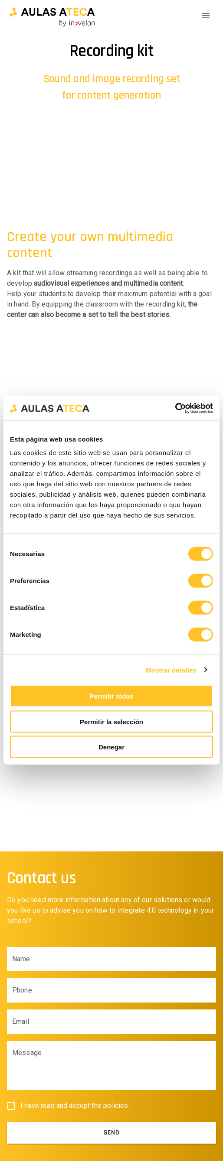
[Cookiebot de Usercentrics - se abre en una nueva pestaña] (175, 408)
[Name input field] (111, 959)
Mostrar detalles (171, 669)
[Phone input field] (111, 990)
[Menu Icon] (205, 15)
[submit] (111, 1133)
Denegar (111, 747)
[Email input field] (111, 1021)
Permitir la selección (111, 721)
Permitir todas (112, 696)
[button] (52, 16)
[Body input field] (111, 1068)
